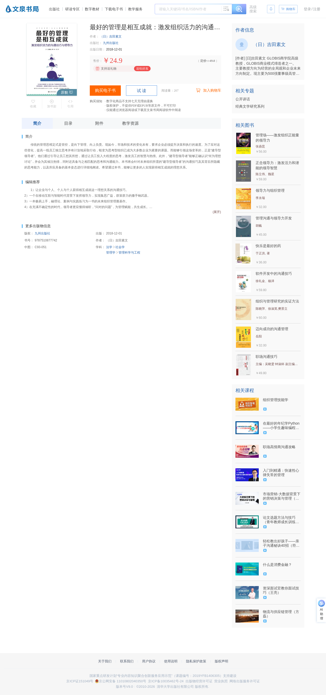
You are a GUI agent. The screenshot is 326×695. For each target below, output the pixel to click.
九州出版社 (110, 43)
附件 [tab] (99, 123)
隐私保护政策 (196, 661)
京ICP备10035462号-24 (165, 681)
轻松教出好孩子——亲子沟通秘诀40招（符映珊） (281, 543)
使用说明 (170, 661)
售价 (96, 61)
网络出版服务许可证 (244, 681)
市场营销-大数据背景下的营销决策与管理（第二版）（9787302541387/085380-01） (281, 496)
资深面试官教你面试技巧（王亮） (281, 590)
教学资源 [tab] (130, 123)
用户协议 (148, 661)
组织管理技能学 (275, 400)
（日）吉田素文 (111, 36)
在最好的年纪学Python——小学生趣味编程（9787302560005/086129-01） (281, 425)
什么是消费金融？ (277, 565)
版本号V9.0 (124, 687)
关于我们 (105, 661)
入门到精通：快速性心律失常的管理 (281, 472)
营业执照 (221, 681)
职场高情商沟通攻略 (279, 447)
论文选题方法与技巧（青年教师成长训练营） (279, 519)
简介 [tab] (37, 123)
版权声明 (221, 661)
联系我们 (127, 661)
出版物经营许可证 (199, 681)
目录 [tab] (68, 123)
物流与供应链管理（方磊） (281, 614)
